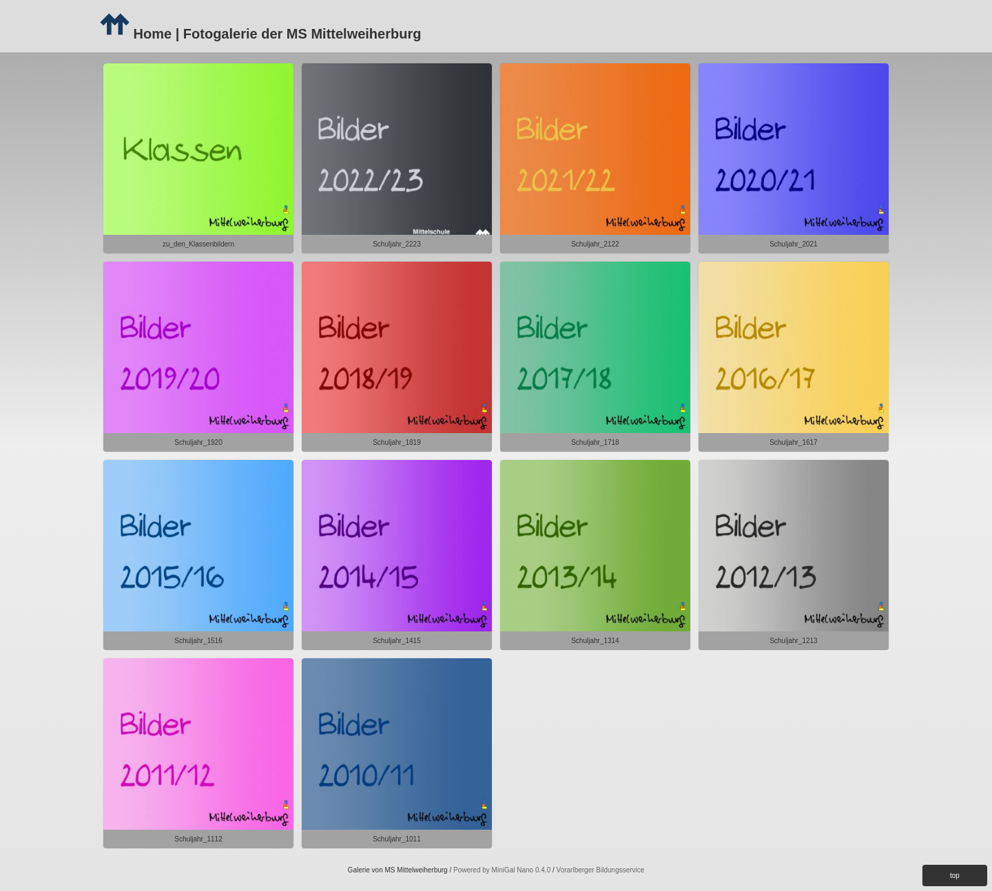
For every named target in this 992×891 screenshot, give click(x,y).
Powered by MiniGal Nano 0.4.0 (502, 870)
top (955, 875)
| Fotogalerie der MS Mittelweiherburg (296, 33)
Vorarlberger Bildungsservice (601, 870)
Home (135, 33)
